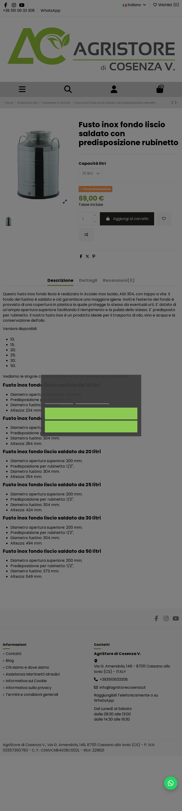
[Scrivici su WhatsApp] (170, 783)
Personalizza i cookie (92, 402)
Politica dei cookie (59, 402)
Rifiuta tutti (91, 426)
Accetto (91, 413)
